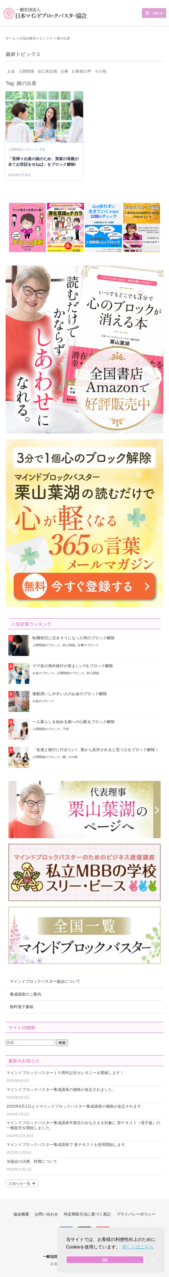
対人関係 (69, 645)
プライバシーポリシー (136, 1214)
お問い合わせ (46, 1214)
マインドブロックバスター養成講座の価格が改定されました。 (61, 1089)
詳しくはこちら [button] (138, 1247)
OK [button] (105, 1259)
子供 (42, 149)
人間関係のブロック (22, 149)
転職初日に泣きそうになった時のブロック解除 (73, 638)
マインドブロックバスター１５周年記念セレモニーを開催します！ (65, 1072)
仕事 (64, 71)
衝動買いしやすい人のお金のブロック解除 (69, 693)
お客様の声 (81, 71)
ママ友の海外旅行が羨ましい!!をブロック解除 (72, 666)
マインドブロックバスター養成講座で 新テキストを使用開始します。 (67, 1144)
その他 (100, 71)
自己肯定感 (47, 71)
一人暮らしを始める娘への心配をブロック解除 (73, 721)
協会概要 (21, 1214)
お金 (11, 71)
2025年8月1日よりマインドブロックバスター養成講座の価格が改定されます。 (75, 1106)
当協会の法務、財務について (31, 1161)
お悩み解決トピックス (36, 38)
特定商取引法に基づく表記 (87, 1214)
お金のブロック (43, 673)
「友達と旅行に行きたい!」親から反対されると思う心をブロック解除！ (95, 749)
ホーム (11, 38)
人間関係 (26, 71)
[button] (154, 13)
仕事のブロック (88, 645)
